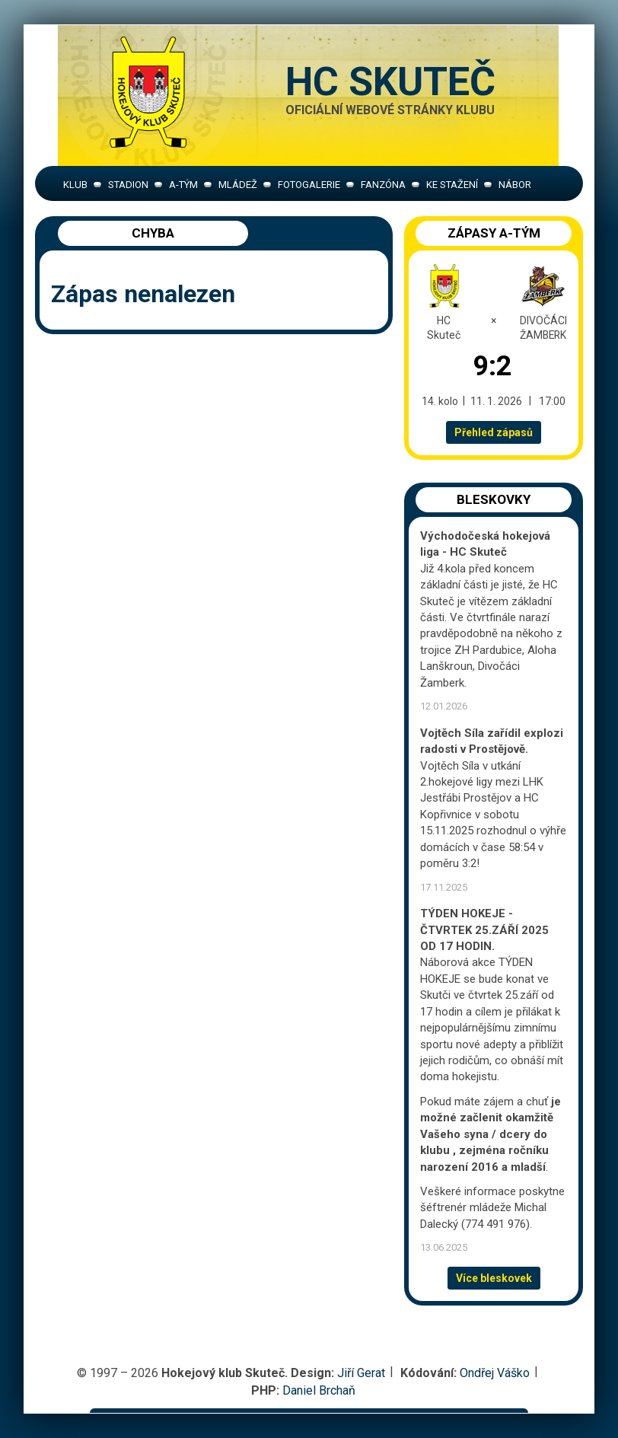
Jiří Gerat (361, 1373)
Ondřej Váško (495, 1373)
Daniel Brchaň (318, 1390)
